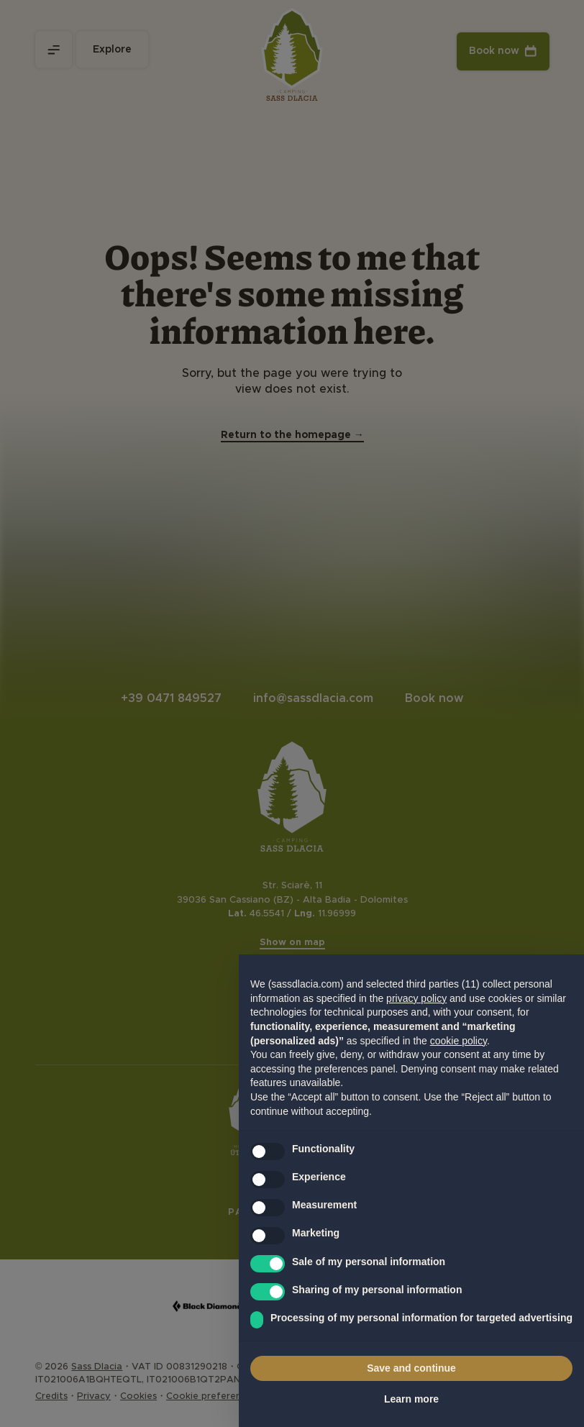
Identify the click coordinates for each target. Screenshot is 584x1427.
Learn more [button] (411, 1399)
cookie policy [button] (458, 1041)
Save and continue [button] (411, 1368)
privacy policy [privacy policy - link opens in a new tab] (416, 998)
